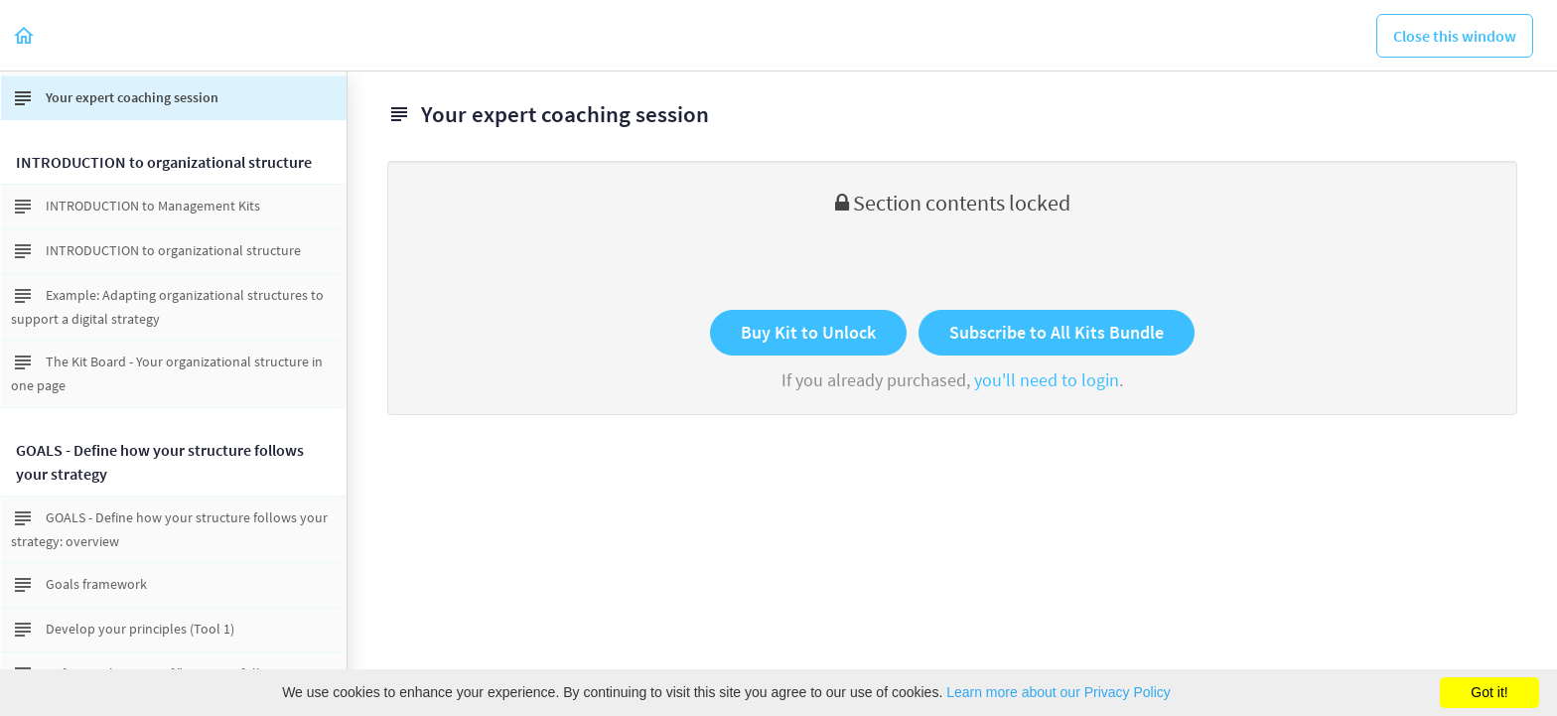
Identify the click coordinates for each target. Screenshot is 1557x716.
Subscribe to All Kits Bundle (1056, 332)
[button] (25, 35)
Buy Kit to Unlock (808, 332)
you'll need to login (1046, 379)
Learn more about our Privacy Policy (1058, 692)
